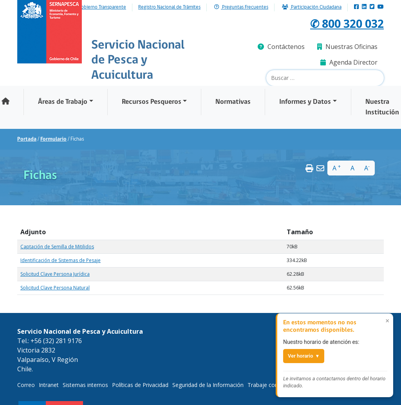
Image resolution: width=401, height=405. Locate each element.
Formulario (53, 139)
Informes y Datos (305, 102)
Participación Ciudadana (311, 7)
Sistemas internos (85, 385)
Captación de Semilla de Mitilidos (57, 246)
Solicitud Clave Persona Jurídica (55, 274)
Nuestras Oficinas (347, 46)
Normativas (233, 102)
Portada (26, 139)
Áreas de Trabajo (62, 102)
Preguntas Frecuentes (241, 7)
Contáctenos (281, 46)
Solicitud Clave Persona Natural (55, 287)
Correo (26, 385)
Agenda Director (349, 62)
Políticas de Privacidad (140, 385)
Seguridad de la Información (208, 385)
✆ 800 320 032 (344, 23)
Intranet (49, 385)
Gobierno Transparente (102, 7)
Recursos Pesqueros (151, 102)
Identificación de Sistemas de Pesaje (60, 260)
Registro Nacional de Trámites (169, 7)
